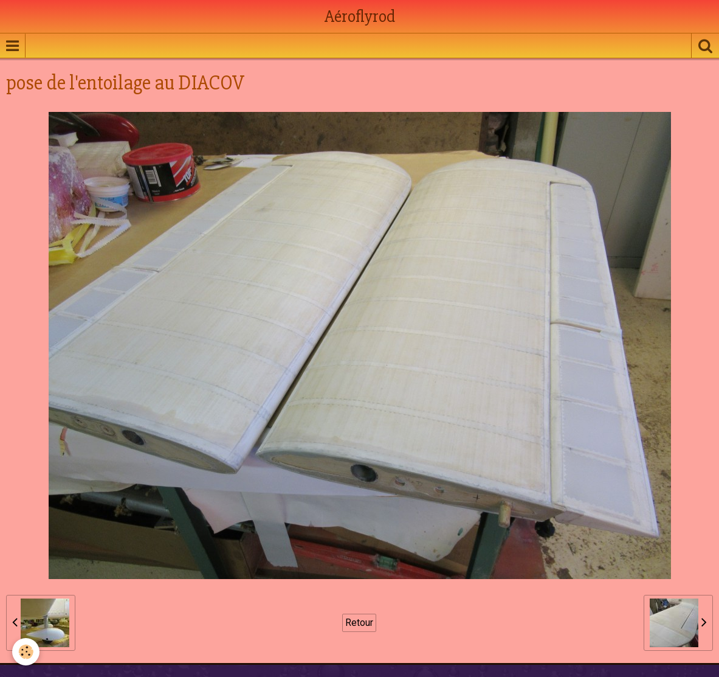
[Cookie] (26, 651)
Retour (359, 622)
